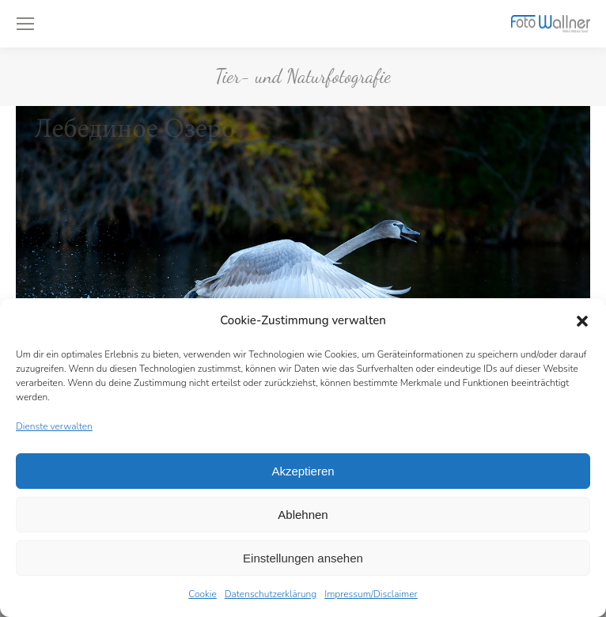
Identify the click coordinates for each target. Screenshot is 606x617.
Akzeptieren (302, 471)
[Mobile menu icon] (25, 23)
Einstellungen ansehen (303, 558)
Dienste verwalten (54, 426)
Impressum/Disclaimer (371, 594)
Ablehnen (303, 514)
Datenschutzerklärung (270, 594)
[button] (582, 321)
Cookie (202, 594)
